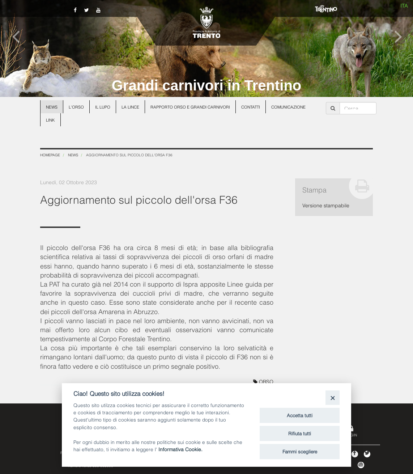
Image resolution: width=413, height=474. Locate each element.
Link (50, 120)
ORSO (263, 381)
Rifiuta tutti (299, 433)
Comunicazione (288, 107)
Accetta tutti (299, 415)
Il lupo (102, 107)
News (52, 107)
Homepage (50, 155)
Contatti (250, 107)
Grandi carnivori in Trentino (207, 85)
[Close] (332, 397)
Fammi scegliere (299, 451)
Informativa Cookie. (180, 449)
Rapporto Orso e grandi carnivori (190, 107)
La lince (130, 107)
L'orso (76, 107)
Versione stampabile (325, 205)
